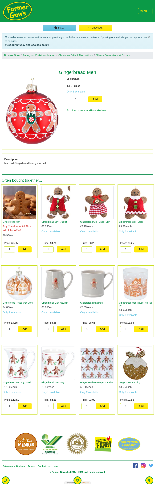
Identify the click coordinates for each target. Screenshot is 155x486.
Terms (31, 466)
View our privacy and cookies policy (27, 45)
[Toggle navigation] (145, 11)
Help (55, 466)
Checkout (95, 27)
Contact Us (44, 466)
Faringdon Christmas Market (39, 55)
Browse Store (12, 55)
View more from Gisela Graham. (87, 110)
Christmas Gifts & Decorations (75, 55)
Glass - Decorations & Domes (113, 55)
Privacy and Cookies (14, 466)
